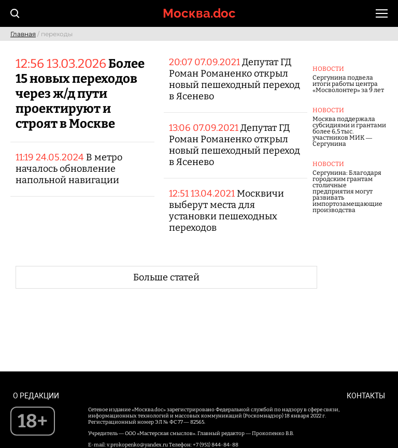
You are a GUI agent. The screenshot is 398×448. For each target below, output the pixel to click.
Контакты (366, 396)
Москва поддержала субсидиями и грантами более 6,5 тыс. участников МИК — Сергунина (349, 131)
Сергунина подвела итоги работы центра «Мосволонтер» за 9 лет (348, 84)
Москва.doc (199, 13)
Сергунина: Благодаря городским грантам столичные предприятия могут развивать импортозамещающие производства (347, 191)
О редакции (36, 396)
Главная (23, 34)
